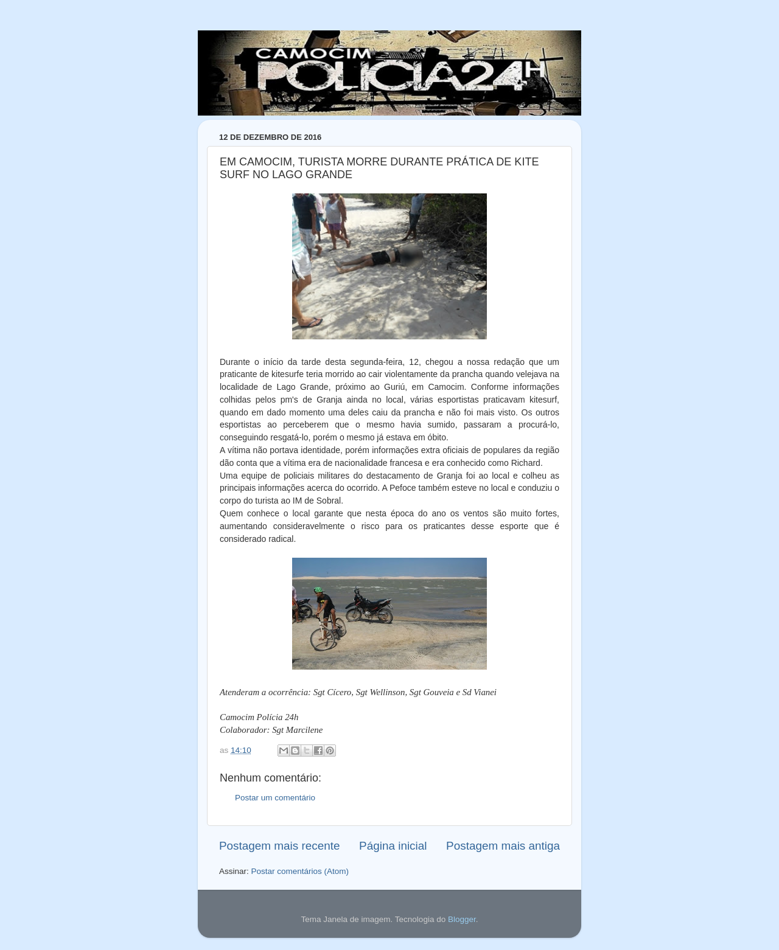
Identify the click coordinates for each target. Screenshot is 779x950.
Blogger (462, 919)
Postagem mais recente (279, 845)
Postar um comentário (275, 797)
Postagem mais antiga (503, 845)
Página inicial (393, 845)
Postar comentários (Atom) (300, 871)
